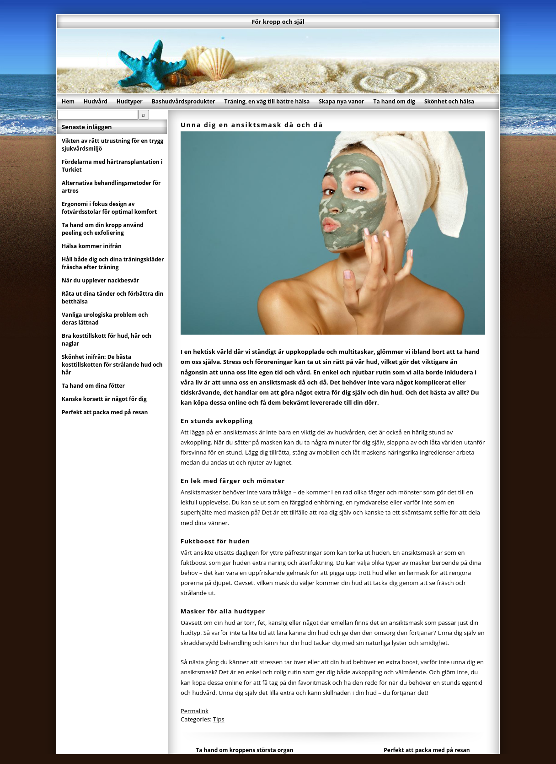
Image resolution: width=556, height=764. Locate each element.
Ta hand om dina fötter (93, 386)
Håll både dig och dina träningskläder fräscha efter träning (113, 263)
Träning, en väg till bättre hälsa (267, 101)
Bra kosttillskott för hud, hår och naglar (106, 339)
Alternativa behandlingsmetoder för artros (111, 187)
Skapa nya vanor (341, 101)
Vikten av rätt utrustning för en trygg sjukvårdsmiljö (112, 144)
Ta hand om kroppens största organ (244, 750)
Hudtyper (130, 101)
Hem (68, 101)
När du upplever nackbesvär (100, 280)
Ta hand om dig (394, 101)
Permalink (194, 711)
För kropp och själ (277, 21)
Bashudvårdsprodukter (183, 101)
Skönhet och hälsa (449, 101)
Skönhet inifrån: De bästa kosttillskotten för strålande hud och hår (112, 364)
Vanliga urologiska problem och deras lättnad (105, 318)
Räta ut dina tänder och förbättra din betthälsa (112, 297)
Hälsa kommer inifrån (92, 246)
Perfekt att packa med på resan (427, 750)
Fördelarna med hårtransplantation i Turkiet (112, 165)
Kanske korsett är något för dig (104, 399)
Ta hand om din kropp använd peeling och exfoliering (103, 229)
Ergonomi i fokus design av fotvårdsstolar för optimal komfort (109, 208)
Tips (219, 719)
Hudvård (95, 101)
